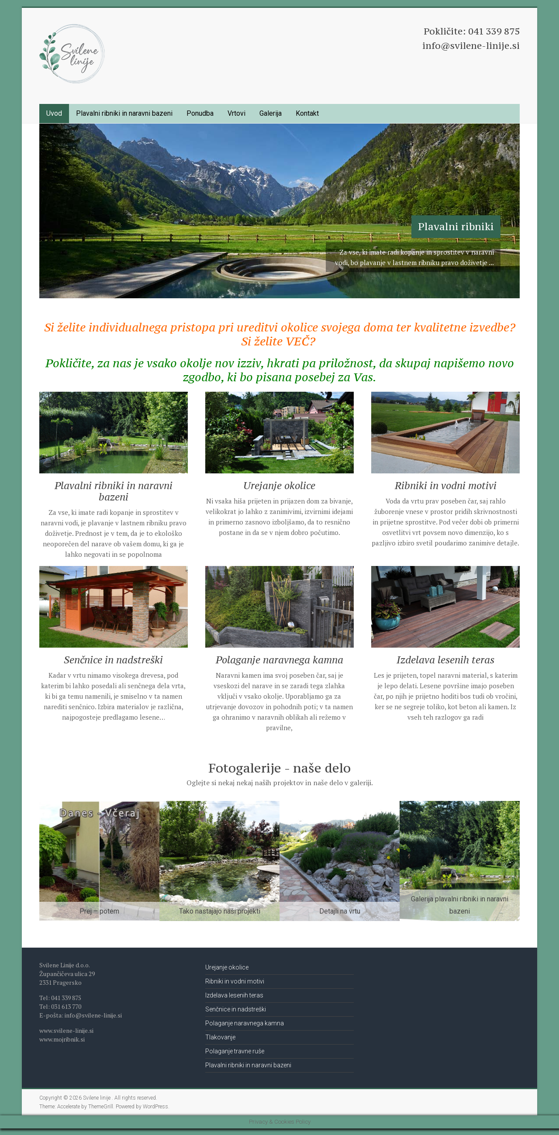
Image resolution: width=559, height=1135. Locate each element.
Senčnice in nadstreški (113, 659)
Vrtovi (236, 113)
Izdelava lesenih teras (445, 659)
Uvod (54, 113)
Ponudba (200, 113)
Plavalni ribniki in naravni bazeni (124, 113)
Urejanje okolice (279, 485)
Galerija (270, 113)
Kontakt (307, 113)
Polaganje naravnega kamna (279, 659)
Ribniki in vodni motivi (446, 485)
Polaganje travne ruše (234, 1051)
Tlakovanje (220, 1037)
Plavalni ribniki (456, 226)
